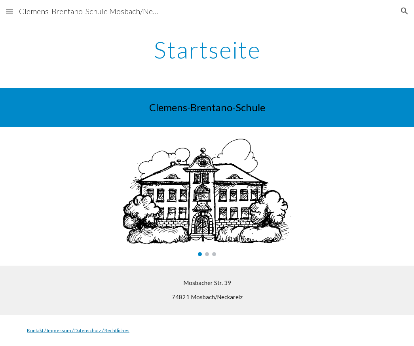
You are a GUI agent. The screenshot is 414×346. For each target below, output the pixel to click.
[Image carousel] (207, 196)
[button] (9, 11)
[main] (207, 49)
